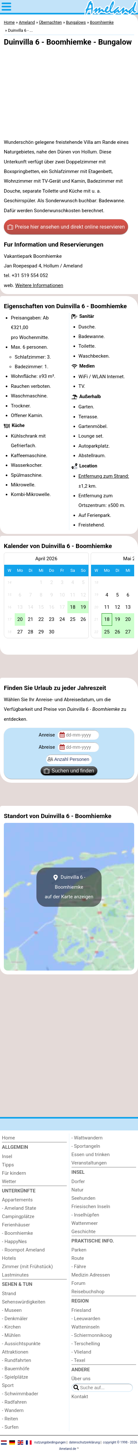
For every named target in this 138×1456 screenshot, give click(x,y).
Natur (78, 1190)
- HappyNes (14, 1241)
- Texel (78, 1360)
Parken (79, 1250)
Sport (8, 1385)
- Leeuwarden (86, 1318)
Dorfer (78, 1181)
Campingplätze (18, 1216)
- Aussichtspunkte (21, 1344)
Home (8, 1138)
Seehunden (84, 1198)
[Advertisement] (69, 666)
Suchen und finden (69, 771)
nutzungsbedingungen (50, 1442)
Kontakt (80, 1396)
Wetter (9, 1181)
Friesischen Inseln (91, 1206)
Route (78, 1258)
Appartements (17, 1200)
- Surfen (10, 1427)
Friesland (81, 1310)
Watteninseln (86, 1327)
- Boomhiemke (17, 1233)
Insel (7, 1156)
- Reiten (10, 1419)
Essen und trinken (91, 1154)
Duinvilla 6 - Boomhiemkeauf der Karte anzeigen (69, 887)
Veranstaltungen (89, 1163)
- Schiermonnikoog (92, 1335)
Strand (9, 1293)
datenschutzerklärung (84, 1442)
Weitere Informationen (39, 285)
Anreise (47, 735)
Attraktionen (15, 1352)
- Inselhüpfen (85, 1215)
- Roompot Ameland (23, 1250)
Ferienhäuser (16, 1225)
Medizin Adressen (91, 1275)
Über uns (81, 1379)
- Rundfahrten (16, 1360)
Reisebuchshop (88, 1292)
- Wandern (13, 1410)
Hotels (9, 1258)
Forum (79, 1283)
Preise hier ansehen (66, 227)
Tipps (8, 1165)
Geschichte (84, 1231)
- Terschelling (86, 1344)
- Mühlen (11, 1335)
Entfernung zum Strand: (104, 476)
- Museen (12, 1310)
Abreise (47, 747)
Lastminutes (15, 1275)
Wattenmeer (85, 1223)
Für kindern (14, 1173)
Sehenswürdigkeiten (23, 1302)
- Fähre (79, 1266)
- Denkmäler (15, 1318)
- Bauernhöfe (15, 1369)
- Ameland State (19, 1208)
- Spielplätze (15, 1377)
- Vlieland (81, 1352)
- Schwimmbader (20, 1394)
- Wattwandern (87, 1138)
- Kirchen (11, 1327)
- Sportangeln (86, 1146)
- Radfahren (14, 1402)
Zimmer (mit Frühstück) (27, 1266)
